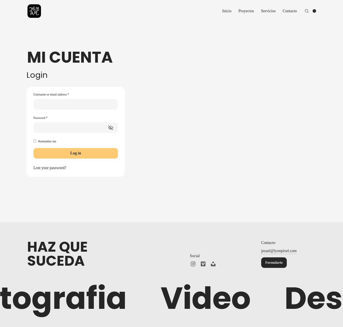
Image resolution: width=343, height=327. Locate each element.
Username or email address (51, 94)
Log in (75, 153)
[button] (274, 262)
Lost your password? (49, 168)
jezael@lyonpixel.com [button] (279, 251)
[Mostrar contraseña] (110, 127)
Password (40, 118)
